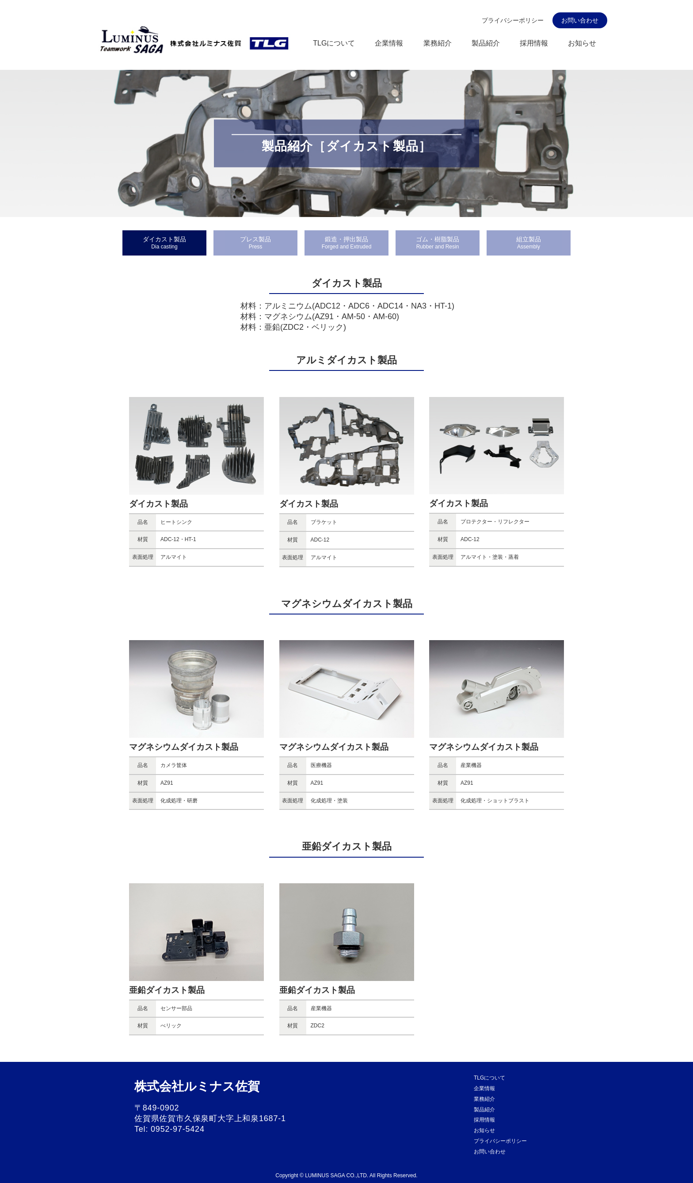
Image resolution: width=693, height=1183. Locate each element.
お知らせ (582, 43)
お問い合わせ (579, 20)
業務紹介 (437, 43)
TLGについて (334, 43)
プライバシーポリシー (513, 20)
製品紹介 (486, 43)
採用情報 (534, 43)
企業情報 (389, 43)
